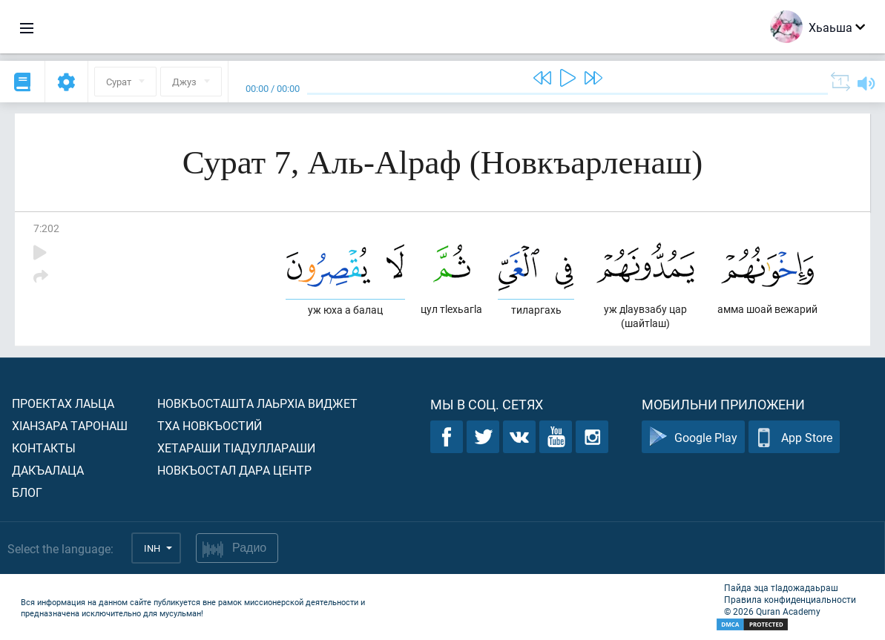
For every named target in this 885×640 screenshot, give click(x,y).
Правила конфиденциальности (790, 599)
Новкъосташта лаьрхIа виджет (257, 403)
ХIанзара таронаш (70, 425)
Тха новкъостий (209, 425)
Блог (27, 492)
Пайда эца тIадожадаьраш (781, 587)
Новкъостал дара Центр (234, 470)
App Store (794, 437)
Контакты (44, 447)
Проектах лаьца (63, 403)
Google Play (693, 437)
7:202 (46, 228)
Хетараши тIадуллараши (236, 447)
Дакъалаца (48, 470)
